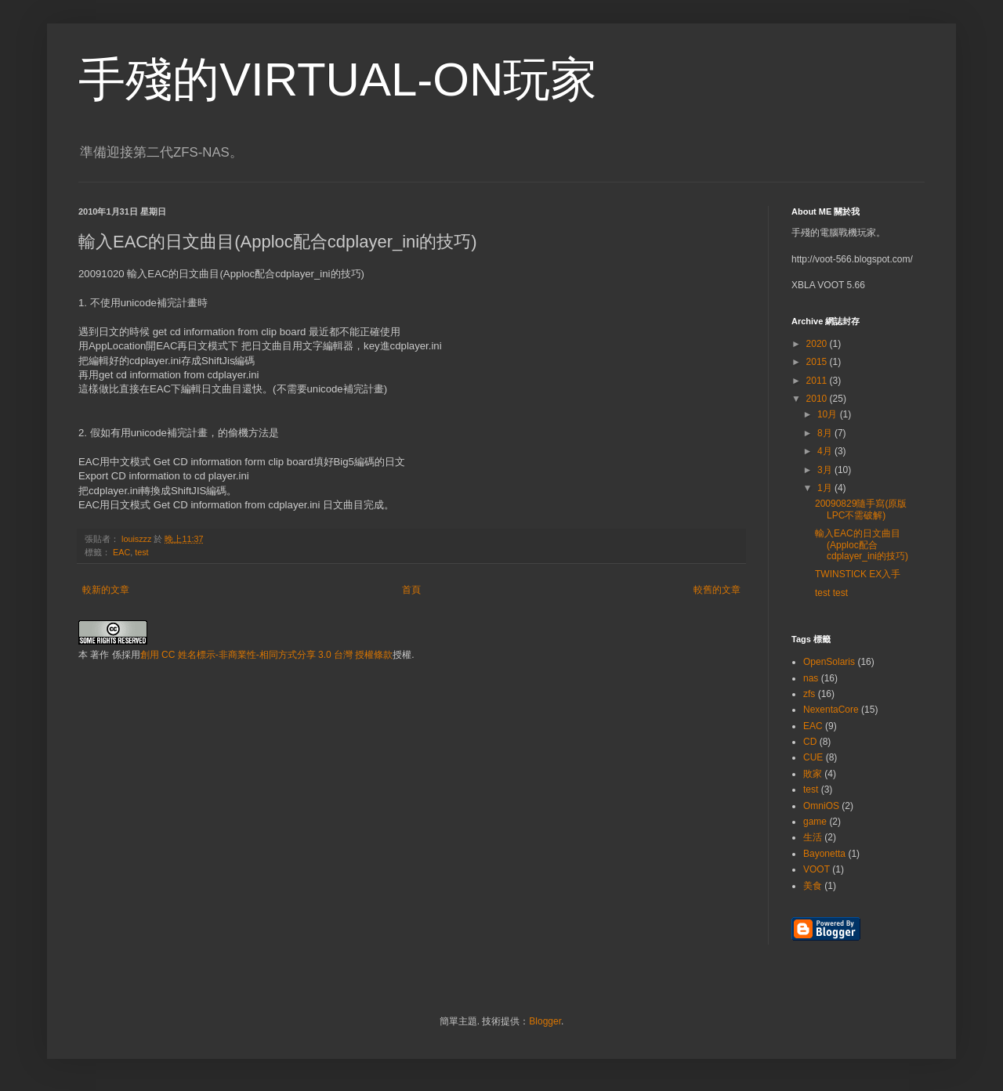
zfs (809, 693)
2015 (818, 361)
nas (810, 678)
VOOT (816, 869)
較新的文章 (105, 589)
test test (831, 592)
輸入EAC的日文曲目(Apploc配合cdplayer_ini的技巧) (861, 545)
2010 (818, 398)
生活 (812, 837)
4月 (826, 451)
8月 (826, 433)
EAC (121, 552)
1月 (826, 487)
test (141, 552)
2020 (818, 343)
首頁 (411, 589)
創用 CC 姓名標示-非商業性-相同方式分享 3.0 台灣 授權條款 (266, 654)
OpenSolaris (829, 661)
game (815, 821)
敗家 (812, 773)
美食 (812, 885)
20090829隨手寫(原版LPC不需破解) (861, 509)
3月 (826, 469)
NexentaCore (831, 709)
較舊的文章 (716, 589)
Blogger (545, 1021)
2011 (818, 380)
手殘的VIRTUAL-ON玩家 (337, 79)
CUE (813, 757)
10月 (828, 414)
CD (810, 741)
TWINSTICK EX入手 (857, 574)
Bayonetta (824, 853)
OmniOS (821, 805)
